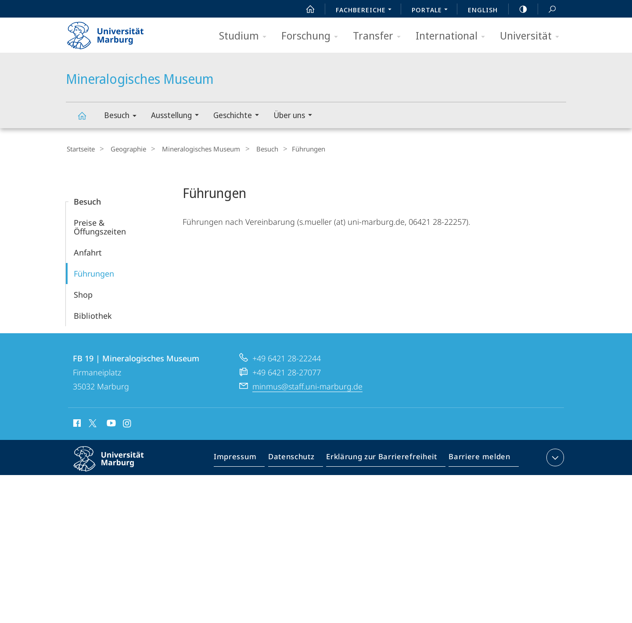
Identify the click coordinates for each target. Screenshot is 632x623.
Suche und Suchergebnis (547, 9)
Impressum (245, 458)
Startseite (80, 148)
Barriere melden (477, 458)
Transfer (379, 36)
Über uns (295, 116)
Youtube (110, 423)
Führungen (94, 272)
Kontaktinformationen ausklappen (554, 456)
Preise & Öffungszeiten (100, 225)
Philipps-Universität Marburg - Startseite (113, 32)
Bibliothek (93, 314)
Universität (532, 36)
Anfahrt (88, 251)
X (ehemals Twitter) (91, 422)
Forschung (312, 36)
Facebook (76, 423)
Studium (245, 36)
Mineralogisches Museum (86, 119)
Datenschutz (298, 458)
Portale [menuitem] (432, 10)
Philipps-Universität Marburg (116, 464)
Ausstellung (178, 116)
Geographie (123, 148)
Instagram (127, 423)
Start (305, 9)
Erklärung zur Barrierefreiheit (384, 458)
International (453, 36)
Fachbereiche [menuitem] (366, 10)
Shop (83, 293)
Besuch (123, 116)
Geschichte (239, 116)
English (483, 9)
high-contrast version (518, 9)
